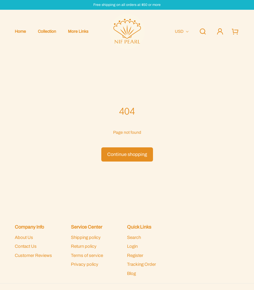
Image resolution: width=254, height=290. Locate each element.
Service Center (86, 226)
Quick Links (139, 226)
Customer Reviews (33, 255)
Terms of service (87, 255)
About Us (24, 237)
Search (134, 237)
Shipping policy (86, 237)
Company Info (29, 226)
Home (20, 31)
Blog (131, 273)
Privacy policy (84, 264)
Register (135, 255)
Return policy (84, 246)
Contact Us (26, 246)
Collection (47, 31)
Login (132, 246)
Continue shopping (127, 154)
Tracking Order (141, 264)
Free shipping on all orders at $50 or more (127, 5)
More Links (78, 31)
